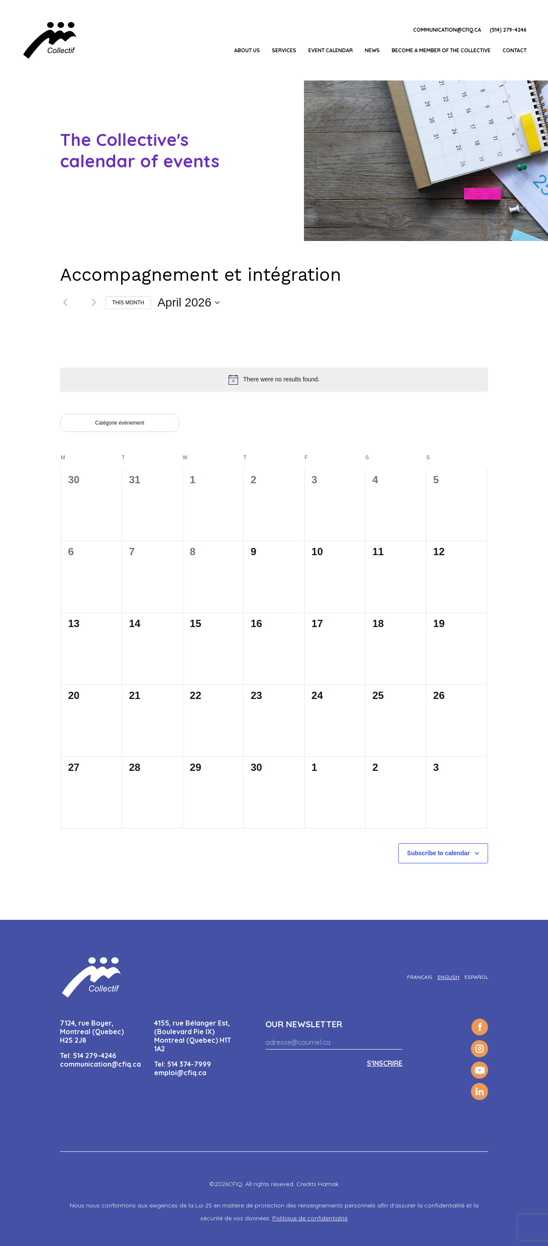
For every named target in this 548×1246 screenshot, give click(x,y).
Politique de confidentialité (310, 1218)
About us (247, 50)
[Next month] (94, 302)
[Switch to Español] (476, 977)
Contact (515, 50)
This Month (128, 303)
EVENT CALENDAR (330, 50)
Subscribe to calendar (438, 853)
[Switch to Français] (419, 977)
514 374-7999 (189, 1064)
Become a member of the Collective (441, 50)
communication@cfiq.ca (447, 30)
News (372, 50)
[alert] (274, 380)
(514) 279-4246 (508, 30)
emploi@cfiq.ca (180, 1072)
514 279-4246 (94, 1055)
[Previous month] (65, 302)
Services (284, 50)
